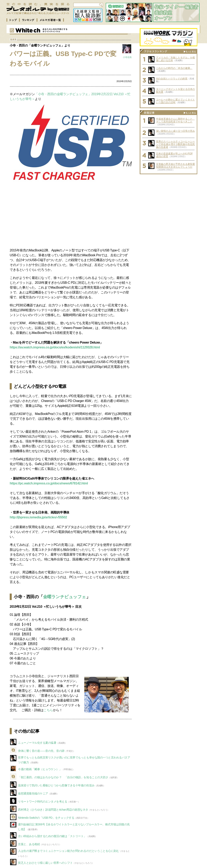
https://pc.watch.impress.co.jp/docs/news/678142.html (49, 483)
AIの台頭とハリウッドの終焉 (171, 78)
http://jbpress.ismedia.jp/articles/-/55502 (38, 517)
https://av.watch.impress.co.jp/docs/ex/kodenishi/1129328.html (55, 347)
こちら (48, 710)
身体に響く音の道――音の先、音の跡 (41, 750)
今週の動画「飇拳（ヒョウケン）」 (40, 769)
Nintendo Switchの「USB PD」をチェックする (46, 817)
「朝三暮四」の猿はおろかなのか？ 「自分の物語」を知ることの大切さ (63, 777)
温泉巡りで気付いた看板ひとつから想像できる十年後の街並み (56, 785)
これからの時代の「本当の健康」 (174, 68)
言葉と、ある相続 (29, 844)
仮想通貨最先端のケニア (33, 793)
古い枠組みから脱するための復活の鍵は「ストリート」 (52, 836)
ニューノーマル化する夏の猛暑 (37, 742)
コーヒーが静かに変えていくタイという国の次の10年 (175, 101)
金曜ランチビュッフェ (64, 596)
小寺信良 (127, 57)
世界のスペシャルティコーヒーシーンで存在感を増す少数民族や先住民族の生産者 (175, 144)
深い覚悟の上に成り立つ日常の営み (175, 131)
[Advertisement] (71, 216)
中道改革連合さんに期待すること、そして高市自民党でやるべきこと (175, 120)
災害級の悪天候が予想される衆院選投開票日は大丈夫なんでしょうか (175, 165)
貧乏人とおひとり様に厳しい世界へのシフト (45, 862)
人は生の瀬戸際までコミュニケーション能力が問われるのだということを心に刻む (68, 850)
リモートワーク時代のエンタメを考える (42, 801)
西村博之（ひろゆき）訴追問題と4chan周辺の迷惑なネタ (53, 809)
